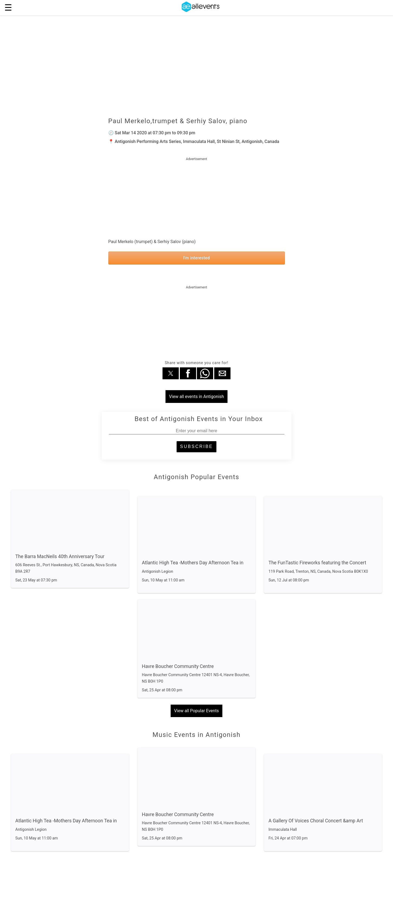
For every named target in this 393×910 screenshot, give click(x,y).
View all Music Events (196, 876)
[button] (171, 373)
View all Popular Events (196, 710)
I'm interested (196, 257)
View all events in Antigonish (196, 396)
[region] (196, 196)
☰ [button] (8, 7)
